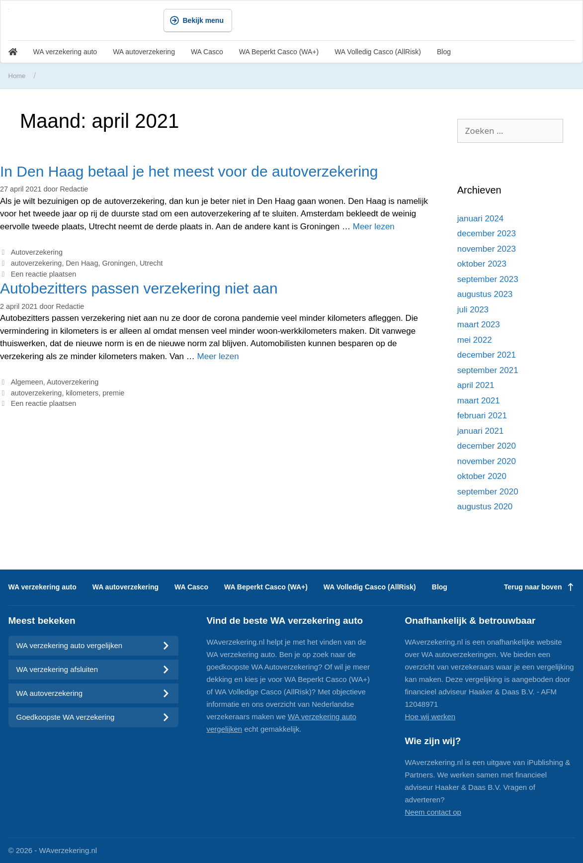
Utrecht (151, 263)
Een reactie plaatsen (44, 274)
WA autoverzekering (144, 52)
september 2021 (487, 370)
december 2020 (486, 446)
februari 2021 (482, 415)
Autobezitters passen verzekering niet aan (139, 288)
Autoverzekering (37, 252)
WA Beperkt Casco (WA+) (279, 52)
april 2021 (476, 385)
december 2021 (486, 355)
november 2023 (486, 249)
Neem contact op (433, 812)
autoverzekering (36, 263)
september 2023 (487, 279)
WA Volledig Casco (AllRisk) (377, 52)
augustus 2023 (485, 294)
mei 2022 (474, 340)
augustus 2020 (485, 506)
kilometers (82, 393)
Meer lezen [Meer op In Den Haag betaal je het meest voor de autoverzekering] (374, 226)
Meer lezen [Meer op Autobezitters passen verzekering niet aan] (218, 356)
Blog (444, 52)
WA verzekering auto (65, 52)
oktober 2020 (481, 476)
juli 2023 (473, 309)
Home (17, 76)
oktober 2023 (481, 264)
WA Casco (207, 52)
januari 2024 (480, 218)
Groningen (118, 263)
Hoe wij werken (430, 716)
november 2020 (486, 461)
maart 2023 (478, 324)
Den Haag (82, 263)
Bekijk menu (197, 20)
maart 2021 (478, 400)
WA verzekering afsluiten (93, 669)
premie (113, 393)
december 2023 (486, 233)
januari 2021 (480, 431)
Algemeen (27, 382)
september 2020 (487, 491)
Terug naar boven (539, 586)
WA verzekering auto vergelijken (93, 645)
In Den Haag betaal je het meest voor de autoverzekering (189, 171)
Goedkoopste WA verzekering (93, 717)
